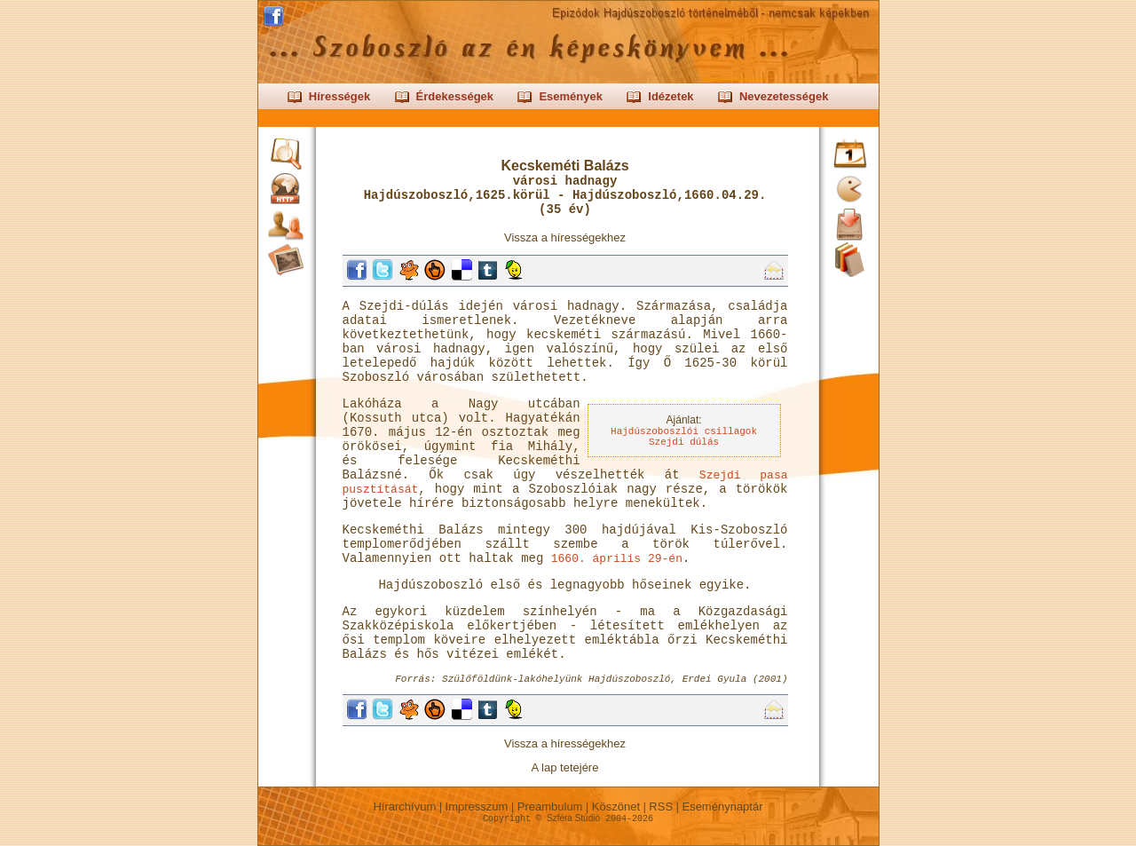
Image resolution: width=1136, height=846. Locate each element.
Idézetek (670, 96)
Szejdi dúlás (684, 442)
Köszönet (615, 806)
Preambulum (550, 806)
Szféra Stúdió (573, 818)
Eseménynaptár (722, 806)
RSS (661, 806)
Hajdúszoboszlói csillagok (684, 431)
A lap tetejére (565, 767)
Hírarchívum (404, 806)
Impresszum (476, 806)
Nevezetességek (783, 96)
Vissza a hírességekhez (565, 237)
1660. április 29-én (616, 558)
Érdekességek (454, 96)
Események (571, 96)
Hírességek (339, 96)
